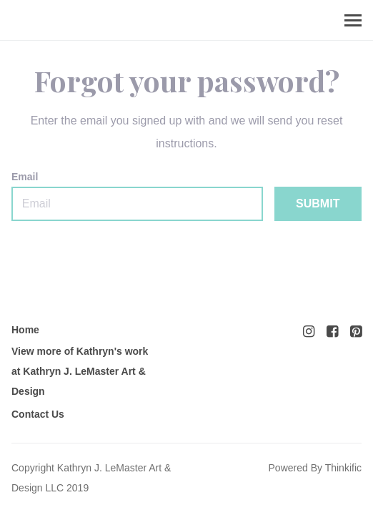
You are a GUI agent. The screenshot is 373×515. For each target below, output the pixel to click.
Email (137, 196)
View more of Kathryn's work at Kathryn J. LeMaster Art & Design (79, 371)
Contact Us (37, 414)
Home (25, 329)
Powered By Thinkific (315, 468)
